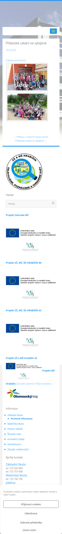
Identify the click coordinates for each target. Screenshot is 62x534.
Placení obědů (15, 428)
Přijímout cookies (31, 504)
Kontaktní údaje (15, 439)
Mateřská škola (15, 423)
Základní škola (15, 415)
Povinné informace (22, 418)
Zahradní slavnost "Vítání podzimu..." (30, 382)
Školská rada (14, 434)
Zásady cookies (29, 529)
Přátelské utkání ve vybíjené (31, 140)
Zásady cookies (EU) (18, 449)
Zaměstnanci (14, 444)
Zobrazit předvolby (31, 522)
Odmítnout (31, 513)
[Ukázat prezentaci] (16, 60)
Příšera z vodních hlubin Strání (31, 137)
